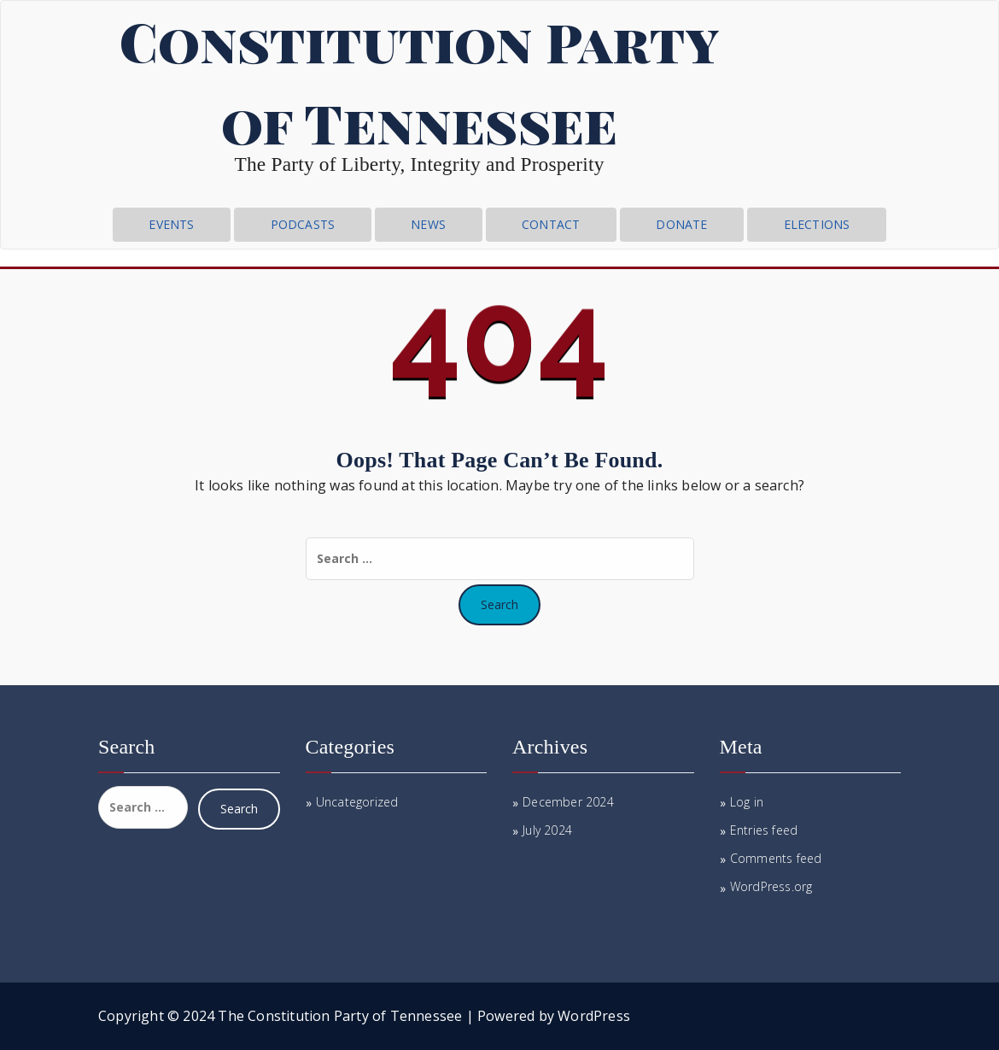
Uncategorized (357, 802)
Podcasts (303, 224)
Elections (817, 224)
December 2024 (568, 802)
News (428, 224)
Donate (681, 224)
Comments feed (776, 858)
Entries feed (763, 830)
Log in (746, 802)
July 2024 (547, 830)
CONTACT (551, 224)
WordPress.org (771, 886)
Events (171, 224)
